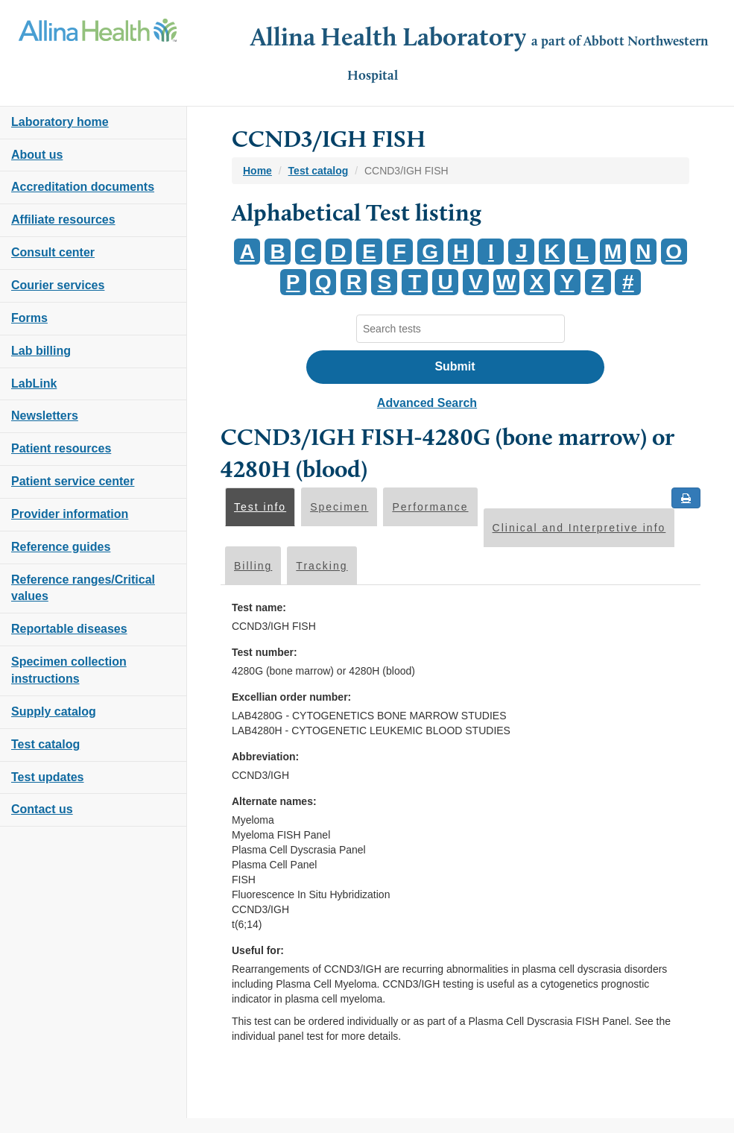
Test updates (47, 777)
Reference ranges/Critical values (83, 588)
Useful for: (258, 950)
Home (257, 171)
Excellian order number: (291, 697)
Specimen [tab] (339, 507)
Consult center (53, 252)
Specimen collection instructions (69, 670)
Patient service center (72, 481)
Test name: (259, 607)
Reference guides (60, 546)
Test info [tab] (260, 507)
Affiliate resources (63, 219)
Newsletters (44, 415)
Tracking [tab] (321, 566)
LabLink (34, 383)
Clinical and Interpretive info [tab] (579, 528)
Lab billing (41, 350)
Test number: (264, 652)
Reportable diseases (69, 628)
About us (37, 154)
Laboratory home (60, 122)
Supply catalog (53, 711)
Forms (29, 318)
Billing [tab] (253, 566)
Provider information (69, 514)
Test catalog (45, 744)
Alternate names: (274, 801)
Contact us (42, 809)
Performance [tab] (430, 507)
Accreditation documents (82, 186)
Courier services (57, 285)
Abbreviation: (265, 757)
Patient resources (61, 448)
